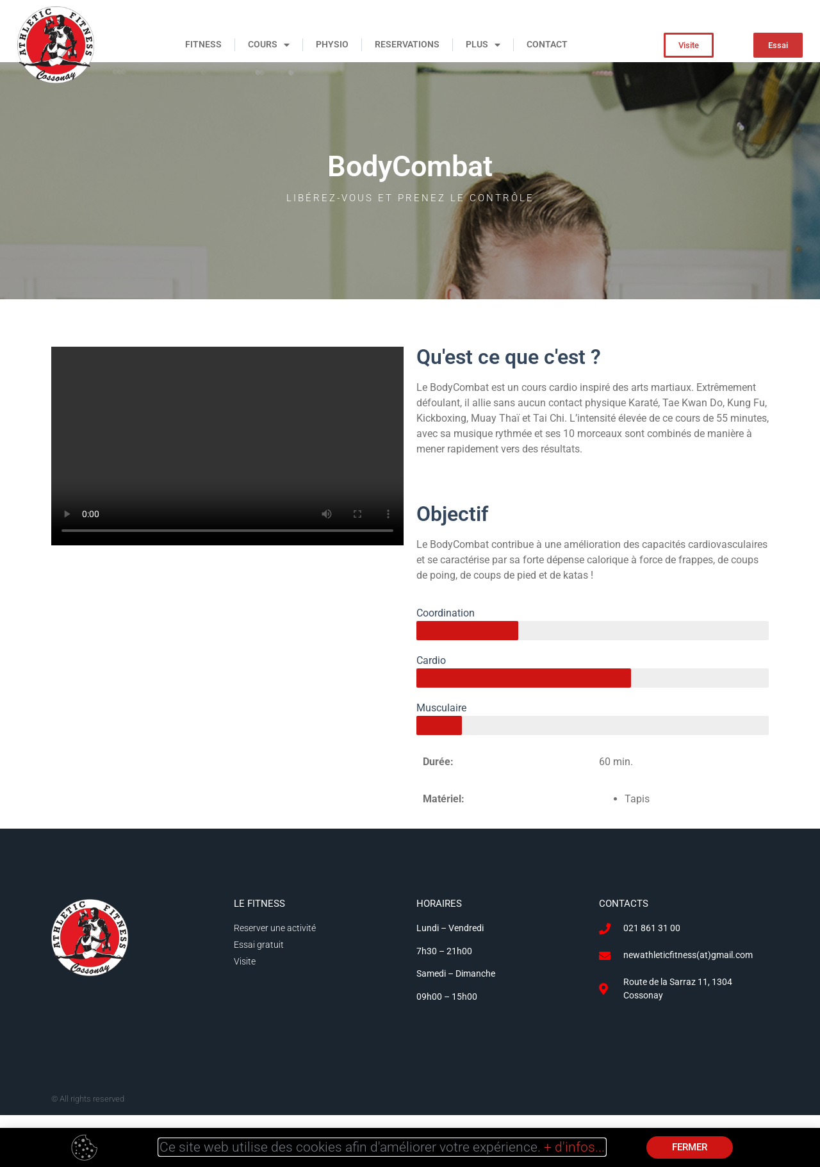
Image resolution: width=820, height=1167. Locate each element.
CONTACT (547, 44)
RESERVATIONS (407, 44)
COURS (269, 44)
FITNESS (203, 44)
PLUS (483, 44)
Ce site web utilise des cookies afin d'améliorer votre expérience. (382, 1147)
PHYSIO (332, 44)
